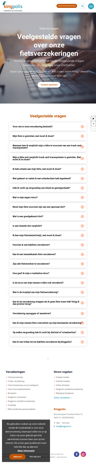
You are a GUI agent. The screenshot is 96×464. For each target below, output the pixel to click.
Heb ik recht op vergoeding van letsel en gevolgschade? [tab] (41, 188)
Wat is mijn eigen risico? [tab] (25, 197)
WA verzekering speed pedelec (22, 409)
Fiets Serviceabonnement (19, 389)
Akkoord (17, 457)
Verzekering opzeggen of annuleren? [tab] (32, 313)
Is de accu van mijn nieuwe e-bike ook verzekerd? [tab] (38, 282)
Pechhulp (12, 405)
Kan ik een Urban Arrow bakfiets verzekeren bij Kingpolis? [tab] (42, 342)
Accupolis (12, 393)
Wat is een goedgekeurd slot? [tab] (28, 216)
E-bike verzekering (16, 381)
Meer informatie (26, 450)
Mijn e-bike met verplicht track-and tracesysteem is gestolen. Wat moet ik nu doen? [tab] (47, 158)
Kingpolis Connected (17, 397)
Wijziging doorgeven (65, 393)
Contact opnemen (49, 85)
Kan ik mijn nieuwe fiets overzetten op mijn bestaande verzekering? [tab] (47, 323)
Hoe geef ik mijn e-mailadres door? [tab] (31, 273)
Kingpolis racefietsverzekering (21, 401)
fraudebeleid (50, 457)
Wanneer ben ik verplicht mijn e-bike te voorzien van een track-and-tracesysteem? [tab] (47, 146)
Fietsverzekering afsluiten (67, 6)
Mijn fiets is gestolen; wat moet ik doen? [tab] (33, 136)
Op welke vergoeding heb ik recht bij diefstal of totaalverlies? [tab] (44, 332)
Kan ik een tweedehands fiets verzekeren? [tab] (34, 254)
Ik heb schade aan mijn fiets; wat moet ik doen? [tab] (37, 169)
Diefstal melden (63, 381)
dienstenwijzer (62, 457)
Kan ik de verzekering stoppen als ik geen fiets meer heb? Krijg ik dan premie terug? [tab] (46, 302)
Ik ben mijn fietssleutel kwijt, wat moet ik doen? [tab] (37, 235)
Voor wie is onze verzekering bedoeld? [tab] (33, 126)
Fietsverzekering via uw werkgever (23, 385)
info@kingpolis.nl (63, 426)
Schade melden (62, 377)
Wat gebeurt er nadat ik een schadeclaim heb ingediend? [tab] (42, 178)
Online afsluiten (63, 385)
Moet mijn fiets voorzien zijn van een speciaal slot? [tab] (39, 207)
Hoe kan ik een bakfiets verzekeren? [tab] (31, 244)
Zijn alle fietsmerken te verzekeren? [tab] (31, 263)
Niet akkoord (35, 457)
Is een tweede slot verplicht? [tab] (27, 226)
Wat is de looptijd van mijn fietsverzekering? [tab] (35, 292)
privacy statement (57, 454)
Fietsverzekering (15, 377)
